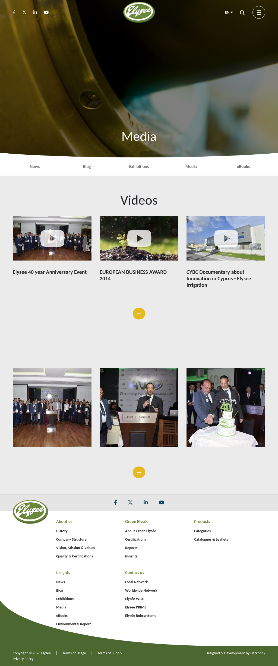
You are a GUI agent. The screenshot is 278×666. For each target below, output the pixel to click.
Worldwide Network (141, 590)
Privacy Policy (23, 659)
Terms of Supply (110, 653)
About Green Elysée (140, 531)
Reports (131, 548)
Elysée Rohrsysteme (140, 615)
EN (229, 12)
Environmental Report (73, 624)
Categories (202, 531)
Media (191, 166)
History (62, 531)
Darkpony (257, 653)
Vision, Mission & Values (75, 548)
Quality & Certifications (74, 556)
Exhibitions (139, 166)
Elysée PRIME (135, 607)
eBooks (243, 166)
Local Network (136, 582)
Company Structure (71, 539)
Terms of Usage (74, 653)
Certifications (135, 539)
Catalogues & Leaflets (211, 539)
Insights (131, 556)
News (35, 166)
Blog (87, 166)
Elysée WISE (134, 599)
